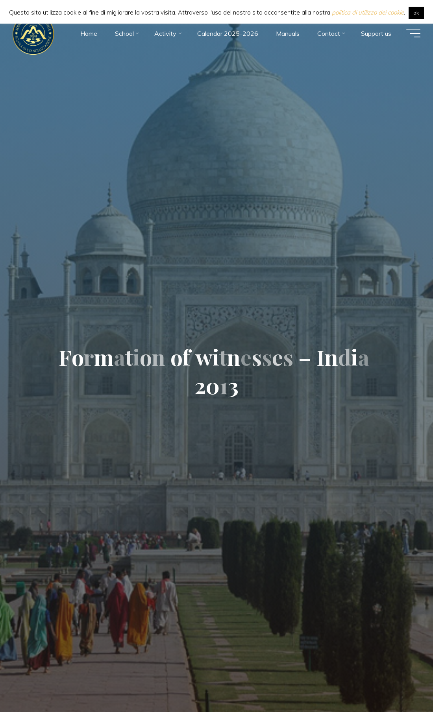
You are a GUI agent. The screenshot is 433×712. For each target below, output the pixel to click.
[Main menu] (413, 33)
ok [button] (416, 12)
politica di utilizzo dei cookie (368, 12)
